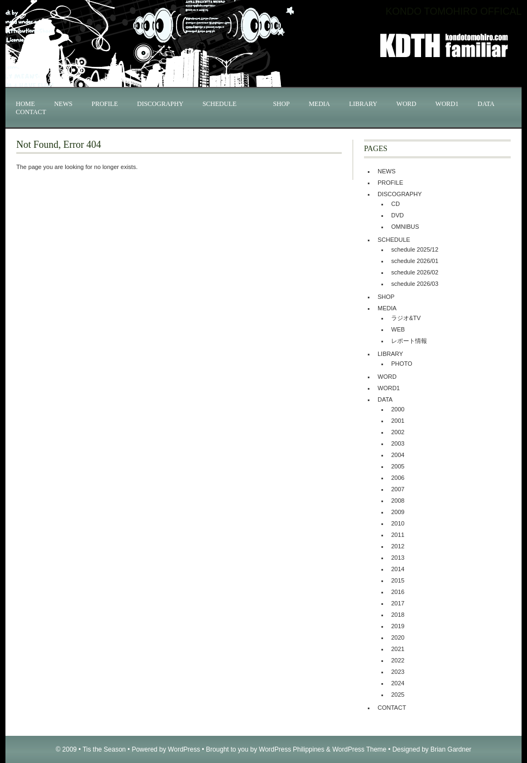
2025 (397, 694)
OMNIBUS (405, 226)
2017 (397, 603)
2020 (397, 637)
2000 (397, 409)
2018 (397, 614)
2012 (397, 546)
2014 (397, 569)
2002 (397, 432)
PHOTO (401, 363)
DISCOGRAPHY (160, 104)
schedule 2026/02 (414, 272)
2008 (397, 500)
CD (395, 204)
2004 (397, 455)
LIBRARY (363, 104)
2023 (397, 671)
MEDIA (319, 104)
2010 (397, 523)
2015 (397, 580)
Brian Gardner (450, 749)
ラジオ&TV (406, 318)
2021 (397, 649)
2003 (397, 443)
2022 (397, 660)
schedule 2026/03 (414, 283)
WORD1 (447, 104)
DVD (397, 215)
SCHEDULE (220, 104)
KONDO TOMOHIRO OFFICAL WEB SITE (472, 3)
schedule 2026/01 (414, 261)
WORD (407, 104)
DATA (486, 104)
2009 (397, 512)
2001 (397, 420)
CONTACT (31, 112)
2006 (397, 477)
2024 (397, 683)
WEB (398, 329)
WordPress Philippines (292, 749)
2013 (397, 557)
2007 (397, 489)
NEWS (63, 104)
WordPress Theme (359, 749)
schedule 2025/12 (414, 249)
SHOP (281, 104)
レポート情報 (409, 340)
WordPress (184, 749)
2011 (397, 534)
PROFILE (104, 104)
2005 (397, 466)
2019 (397, 626)
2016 (397, 592)
